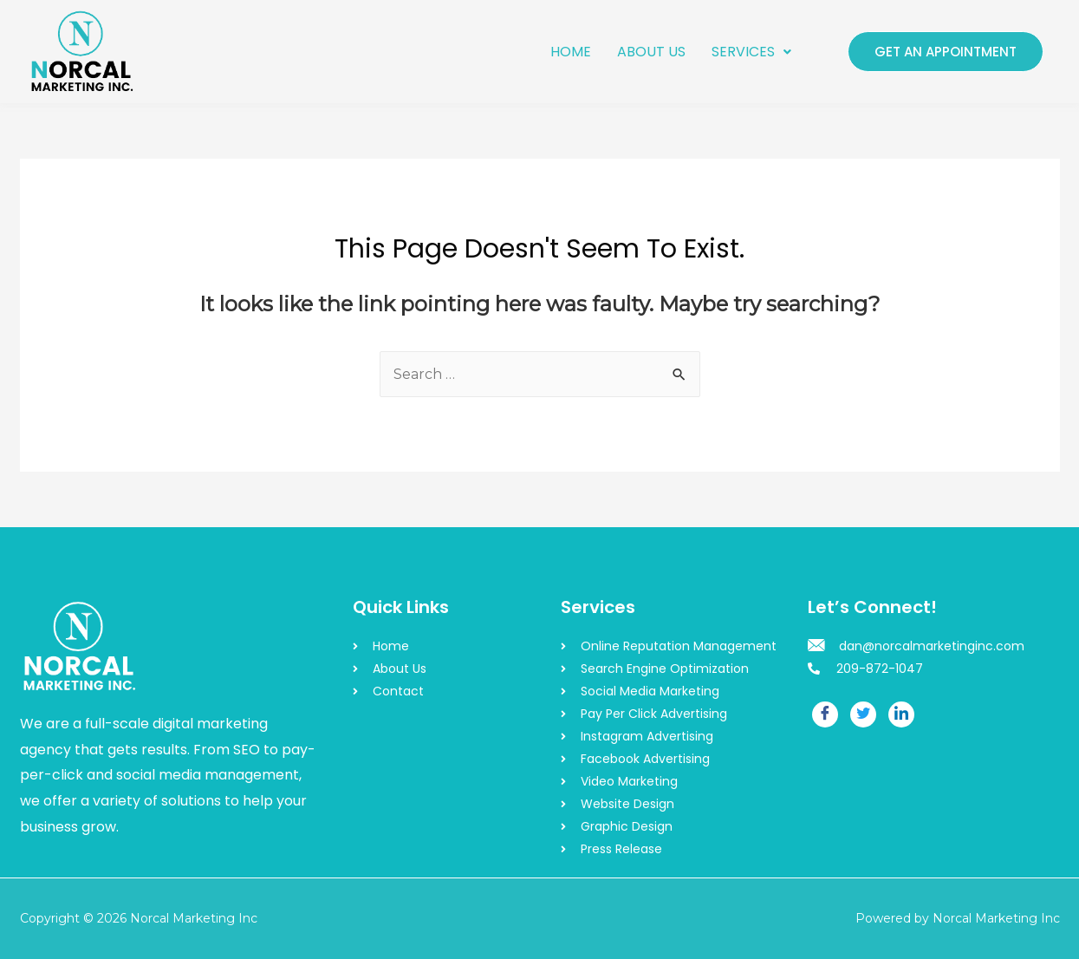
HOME (570, 52)
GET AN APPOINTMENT (945, 51)
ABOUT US (651, 52)
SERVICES (751, 52)
